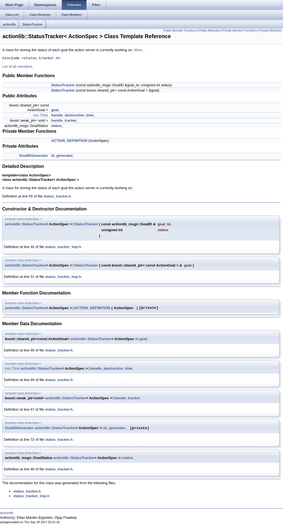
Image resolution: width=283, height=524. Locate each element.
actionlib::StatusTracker (25, 224)
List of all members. (17, 66)
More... (139, 50)
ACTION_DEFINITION (69, 141)
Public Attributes (209, 30)
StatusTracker (32, 24)
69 (32, 380)
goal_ (56, 110)
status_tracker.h (41, 58)
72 (32, 439)
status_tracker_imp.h (63, 247)
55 (31, 196)
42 (32, 247)
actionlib (9, 24)
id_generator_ (63, 155)
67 (32, 409)
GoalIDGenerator (33, 155)
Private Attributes (270, 30)
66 (32, 350)
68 (32, 469)
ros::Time (40, 115)
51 (32, 277)
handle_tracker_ (65, 120)
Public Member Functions (179, 30)
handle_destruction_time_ (73, 115)
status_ (57, 126)
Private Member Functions (239, 30)
